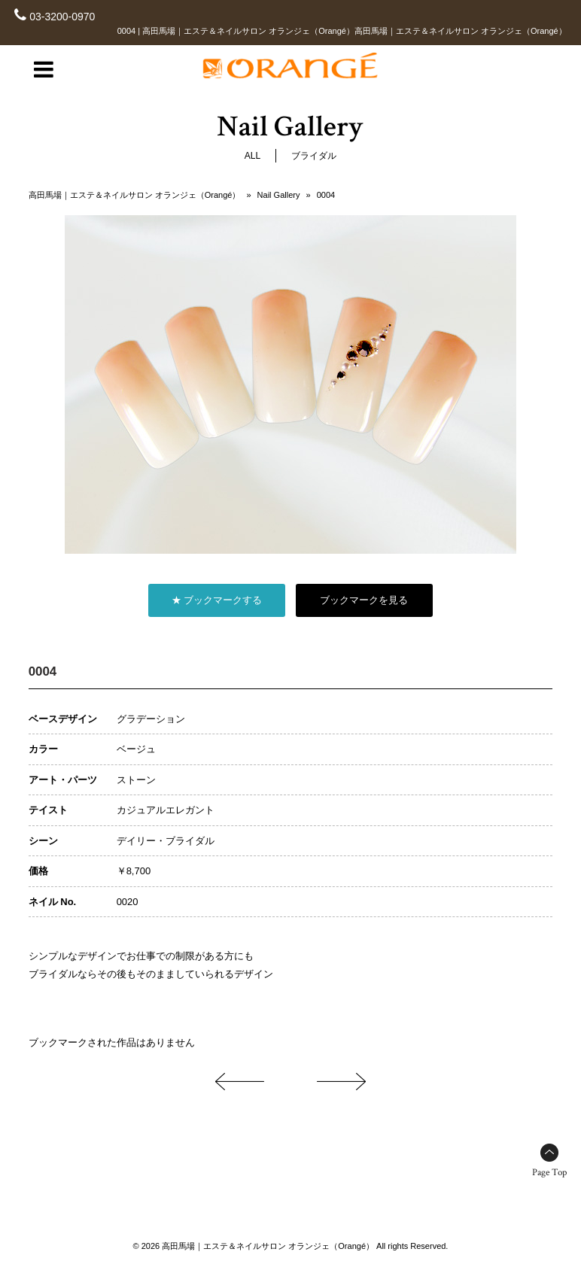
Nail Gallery (278, 194)
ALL (252, 155)
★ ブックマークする (217, 600)
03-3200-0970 (62, 17)
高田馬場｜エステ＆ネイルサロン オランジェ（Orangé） (135, 194)
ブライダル (313, 155)
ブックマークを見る (364, 600)
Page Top (549, 1172)
